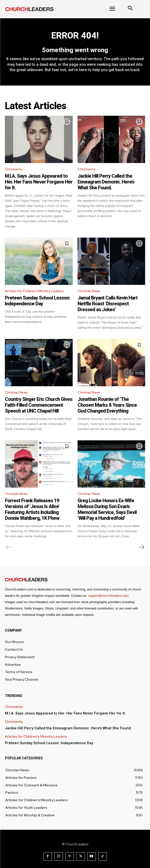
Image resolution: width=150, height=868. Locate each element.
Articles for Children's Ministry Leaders (34, 291)
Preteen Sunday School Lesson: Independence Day (37, 301)
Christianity (14, 169)
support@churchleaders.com (108, 596)
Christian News (89, 291)
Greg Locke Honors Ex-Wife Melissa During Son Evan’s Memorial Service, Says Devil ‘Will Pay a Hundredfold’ (107, 509)
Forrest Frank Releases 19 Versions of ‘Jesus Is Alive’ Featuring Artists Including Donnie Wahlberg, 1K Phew (32, 509)
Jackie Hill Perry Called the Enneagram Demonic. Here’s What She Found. (106, 182)
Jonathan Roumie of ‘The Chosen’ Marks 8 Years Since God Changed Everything (107, 405)
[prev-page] (8, 547)
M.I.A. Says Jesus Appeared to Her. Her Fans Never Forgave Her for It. (38, 182)
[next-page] (141, 547)
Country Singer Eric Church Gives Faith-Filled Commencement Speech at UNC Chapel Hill (38, 405)
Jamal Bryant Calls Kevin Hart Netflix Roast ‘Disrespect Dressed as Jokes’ (108, 303)
